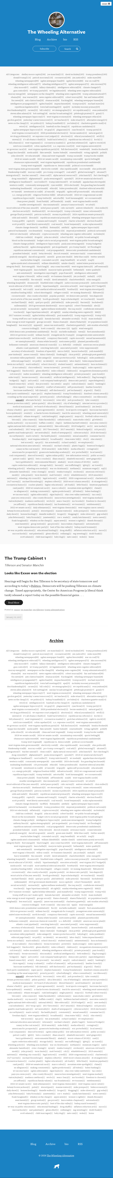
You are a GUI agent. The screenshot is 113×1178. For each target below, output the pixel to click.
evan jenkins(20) (99, 110)
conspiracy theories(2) (57, 338)
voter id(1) (61, 400)
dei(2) (31, 302)
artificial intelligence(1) (64, 377)
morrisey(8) (84, 168)
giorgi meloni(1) (38, 523)
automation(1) (92, 523)
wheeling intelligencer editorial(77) (24, 84)
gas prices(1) (53, 523)
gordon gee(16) (14, 119)
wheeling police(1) (16, 468)
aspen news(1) (60, 520)
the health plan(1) (49, 435)
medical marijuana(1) (22, 406)
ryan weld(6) (56, 185)
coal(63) (34, 87)
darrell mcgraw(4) (37, 256)
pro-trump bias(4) (77, 246)
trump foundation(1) (72, 393)
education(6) (97, 191)
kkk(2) (98, 312)
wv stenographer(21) (61, 110)
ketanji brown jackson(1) (18, 510)
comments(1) (65, 435)
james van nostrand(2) (54, 325)
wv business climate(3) (61, 276)
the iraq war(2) (75, 308)
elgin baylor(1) (56, 494)
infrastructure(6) (64, 194)
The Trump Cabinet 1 (26, 558)
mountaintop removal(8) (71, 158)
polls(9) (103, 152)
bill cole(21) (45, 110)
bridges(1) (14, 380)
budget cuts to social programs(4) (52, 240)
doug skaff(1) (66, 530)
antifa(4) (65, 227)
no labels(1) (48, 360)
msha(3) (91, 276)
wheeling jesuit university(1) (95, 413)
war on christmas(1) (59, 468)
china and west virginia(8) (53, 155)
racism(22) (33, 110)
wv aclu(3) (81, 259)
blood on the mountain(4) (23, 240)
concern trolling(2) (30, 328)
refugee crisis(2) (61, 292)
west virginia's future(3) (24, 276)
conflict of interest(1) (56, 386)
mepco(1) (79, 416)
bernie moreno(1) (30, 377)
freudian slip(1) (19, 439)
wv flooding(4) (94, 246)
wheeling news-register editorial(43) (84, 90)
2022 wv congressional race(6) (88, 194)
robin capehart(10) (42, 145)
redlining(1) (65, 533)
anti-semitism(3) (24, 272)
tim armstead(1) (52, 442)
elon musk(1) (46, 377)
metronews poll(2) (67, 341)
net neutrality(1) (42, 432)
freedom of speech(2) (46, 351)
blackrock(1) (28, 370)
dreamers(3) (33, 282)
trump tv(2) (100, 315)
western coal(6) (17, 185)
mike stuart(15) (78, 119)
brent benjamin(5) (72, 224)
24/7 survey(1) (13, 481)
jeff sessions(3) (101, 266)
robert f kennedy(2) (83, 305)
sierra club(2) (64, 351)
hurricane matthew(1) (24, 390)
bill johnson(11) (16, 142)
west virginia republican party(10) (43, 149)
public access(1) (98, 455)
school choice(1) (48, 364)
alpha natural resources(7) (65, 175)
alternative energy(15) (97, 119)
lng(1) (23, 380)
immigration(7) (13, 175)
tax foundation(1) (62, 504)
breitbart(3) (72, 289)
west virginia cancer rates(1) (91, 507)
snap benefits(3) (67, 259)
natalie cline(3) (68, 263)
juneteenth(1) (49, 517)
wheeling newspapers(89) (27, 80)
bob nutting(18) (40, 113)
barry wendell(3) (21, 279)
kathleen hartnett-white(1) (76, 422)
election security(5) (21, 211)
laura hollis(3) (40, 269)
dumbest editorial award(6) (91, 188)
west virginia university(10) (88, 145)
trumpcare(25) (79, 103)
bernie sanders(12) (78, 132)
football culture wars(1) (96, 416)
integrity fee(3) (13, 266)
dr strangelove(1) (99, 481)
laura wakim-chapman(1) (72, 523)
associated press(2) (69, 347)
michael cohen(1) (62, 445)
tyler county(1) (92, 400)
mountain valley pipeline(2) (22, 357)
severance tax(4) (77, 253)
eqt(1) (104, 468)
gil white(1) (97, 419)
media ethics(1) (78, 448)
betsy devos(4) (45, 253)
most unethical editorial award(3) (50, 289)
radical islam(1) (79, 383)
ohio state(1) (96, 439)
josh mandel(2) (96, 351)
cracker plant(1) (35, 484)
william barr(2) (42, 334)
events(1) (28, 413)
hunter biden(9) (60, 152)
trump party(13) (94, 129)
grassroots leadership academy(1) (54, 452)
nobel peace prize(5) (50, 207)
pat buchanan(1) (74, 390)
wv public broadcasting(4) (87, 237)
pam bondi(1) (98, 373)
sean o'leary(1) (63, 500)
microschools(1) (19, 533)
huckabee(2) (97, 302)
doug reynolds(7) (19, 178)
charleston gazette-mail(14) (93, 123)
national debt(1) (45, 426)
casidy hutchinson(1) (81, 517)
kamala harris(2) (52, 318)
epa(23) (66, 106)
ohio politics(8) (99, 168)
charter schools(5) (77, 220)
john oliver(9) (17, 155)
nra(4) (34, 253)
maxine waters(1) (64, 510)
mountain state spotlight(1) (80, 487)
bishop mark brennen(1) (85, 527)
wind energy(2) (86, 328)
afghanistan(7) (35, 178)
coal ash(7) (71, 172)
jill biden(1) (78, 491)
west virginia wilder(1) (38, 439)
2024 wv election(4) (19, 233)
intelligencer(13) (36, 126)
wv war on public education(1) (21, 530)
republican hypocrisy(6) (23, 198)
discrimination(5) (51, 204)
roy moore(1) (31, 422)
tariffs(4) (44, 227)
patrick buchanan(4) (17, 230)
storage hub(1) (46, 465)
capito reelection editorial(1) (25, 465)
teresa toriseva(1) (52, 367)
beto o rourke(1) (43, 458)
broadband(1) (56, 439)
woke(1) (83, 536)
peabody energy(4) (18, 256)
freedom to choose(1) (96, 500)
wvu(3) (47, 279)
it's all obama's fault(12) (34, 139)
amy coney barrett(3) (60, 266)
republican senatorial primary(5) (55, 217)
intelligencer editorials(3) (86, 272)
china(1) (98, 487)
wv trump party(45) (39, 90)
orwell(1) (63, 478)
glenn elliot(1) (52, 533)
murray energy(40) (16, 93)
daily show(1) (13, 513)
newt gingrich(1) (94, 458)
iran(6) (68, 201)
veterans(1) (47, 445)
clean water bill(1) (73, 439)
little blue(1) (82, 484)
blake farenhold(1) (47, 419)
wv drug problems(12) (20, 136)
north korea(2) (38, 338)
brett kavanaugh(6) (74, 198)
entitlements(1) (94, 504)
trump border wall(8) (93, 155)
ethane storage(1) (32, 416)
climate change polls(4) (23, 243)
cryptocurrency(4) (50, 233)
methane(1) (75, 468)
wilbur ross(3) (42, 276)
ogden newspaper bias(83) (52, 80)
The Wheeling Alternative (60, 1155)
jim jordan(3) (79, 276)
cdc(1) (66, 474)
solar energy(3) (93, 279)
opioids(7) (68, 178)
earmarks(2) (33, 308)
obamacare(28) (52, 100)
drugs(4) (38, 237)
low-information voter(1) (77, 455)
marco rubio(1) (59, 487)
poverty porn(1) (47, 396)
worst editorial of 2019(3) (20, 286)
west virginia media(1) (93, 497)
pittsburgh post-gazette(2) (94, 354)
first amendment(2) (96, 331)
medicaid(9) (32, 152)
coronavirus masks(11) (54, 142)
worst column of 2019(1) (79, 461)
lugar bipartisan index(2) (37, 312)
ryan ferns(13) (78, 129)
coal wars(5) (56, 224)
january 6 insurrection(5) (72, 204)
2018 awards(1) (49, 448)
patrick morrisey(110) (43, 77)
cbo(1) (86, 439)
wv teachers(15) (61, 119)
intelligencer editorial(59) (69, 87)
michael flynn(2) (18, 302)
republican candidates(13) (83, 126)
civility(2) (77, 344)
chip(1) (58, 422)
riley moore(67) (21, 87)
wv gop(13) (49, 129)
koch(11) (98, 139)
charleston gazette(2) (75, 325)
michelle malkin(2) (67, 331)
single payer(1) (66, 416)
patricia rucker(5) (42, 214)
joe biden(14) (73, 123)
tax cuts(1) (97, 494)
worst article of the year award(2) (26, 299)
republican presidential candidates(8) (83, 162)
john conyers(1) (30, 419)
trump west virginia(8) (31, 165)
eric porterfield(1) (80, 452)
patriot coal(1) (19, 458)
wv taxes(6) (16, 191)
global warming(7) (86, 172)
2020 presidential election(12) (54, 132)
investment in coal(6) (33, 191)
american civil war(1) (95, 471)
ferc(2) (54, 331)
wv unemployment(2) (25, 341)
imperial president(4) (76, 230)
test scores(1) (27, 442)
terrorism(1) (48, 400)
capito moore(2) (77, 338)
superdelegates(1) (97, 380)
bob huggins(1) (13, 370)
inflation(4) (35, 233)
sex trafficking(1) (73, 465)
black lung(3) (43, 266)
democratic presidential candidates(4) (83, 250)
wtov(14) (23, 126)
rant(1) (95, 461)
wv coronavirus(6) (93, 198)
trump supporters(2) (84, 315)
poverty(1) (66, 367)
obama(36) (16, 97)
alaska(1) (62, 461)
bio (65, 39)
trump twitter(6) (43, 198)
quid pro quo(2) (42, 302)
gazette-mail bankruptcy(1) (20, 432)
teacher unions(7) (30, 175)
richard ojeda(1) (69, 442)
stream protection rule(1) (18, 403)
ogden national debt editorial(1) (22, 426)
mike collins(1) (58, 370)
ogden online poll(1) (55, 455)
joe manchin (26, 609)
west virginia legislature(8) (52, 162)
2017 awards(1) (67, 429)
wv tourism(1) (78, 504)
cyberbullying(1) (63, 396)
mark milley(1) (32, 364)
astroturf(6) (58, 198)
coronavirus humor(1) (16, 484)
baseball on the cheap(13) (57, 126)
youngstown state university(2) (90, 334)
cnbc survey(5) (67, 207)
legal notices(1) (50, 478)
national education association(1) (25, 445)
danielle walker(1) (47, 513)
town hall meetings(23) (50, 106)
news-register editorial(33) (51, 97)
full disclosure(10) (69, 149)
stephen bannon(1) (52, 393)
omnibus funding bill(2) (21, 292)
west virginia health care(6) (85, 201)
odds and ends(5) (19, 217)
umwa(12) (16, 139)
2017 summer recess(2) (19, 315)
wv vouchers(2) (88, 299)
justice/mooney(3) (99, 282)
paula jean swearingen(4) (73, 243)
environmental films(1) (45, 461)
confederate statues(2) (93, 308)
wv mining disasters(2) (80, 292)
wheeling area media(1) (37, 468)
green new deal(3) (64, 256)
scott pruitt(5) (18, 224)
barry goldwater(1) (24, 461)
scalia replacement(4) (92, 224)
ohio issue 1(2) (63, 328)
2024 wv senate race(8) (47, 158)
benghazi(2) (11, 325)
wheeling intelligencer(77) (54, 84)
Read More (13, 602)
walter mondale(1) (31, 373)
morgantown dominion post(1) (93, 370)
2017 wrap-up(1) (33, 429)
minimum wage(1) (90, 468)
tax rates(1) (56, 383)
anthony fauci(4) (20, 246)
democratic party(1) (77, 380)
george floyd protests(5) (21, 214)
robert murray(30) (73, 97)
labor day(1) (75, 360)
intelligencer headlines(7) (20, 181)
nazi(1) (91, 383)
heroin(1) (59, 465)
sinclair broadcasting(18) (60, 113)
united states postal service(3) (90, 263)
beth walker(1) (83, 377)
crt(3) (99, 276)
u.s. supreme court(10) (63, 145)
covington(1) (92, 448)
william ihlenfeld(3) (50, 263)
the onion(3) (36, 279)
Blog (38, 39)
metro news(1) (99, 517)
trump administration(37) (94, 93)
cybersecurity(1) (81, 432)
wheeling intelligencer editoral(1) (57, 373)
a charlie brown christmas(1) (47, 413)
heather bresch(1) (94, 386)
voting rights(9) (91, 152)
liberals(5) (33, 217)
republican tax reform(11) (80, 139)
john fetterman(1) (16, 517)
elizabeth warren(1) (75, 458)
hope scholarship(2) (70, 299)
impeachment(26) (62, 103)
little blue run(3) (81, 256)
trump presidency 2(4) (54, 230)
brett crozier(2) (48, 328)
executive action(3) (69, 286)
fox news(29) (17, 100)
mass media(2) (95, 318)
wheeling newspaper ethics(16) (87, 116)
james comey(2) (31, 354)
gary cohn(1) (29, 409)
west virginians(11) (34, 142)
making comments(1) (40, 491)
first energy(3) (28, 266)
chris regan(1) (19, 386)
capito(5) (30, 220)
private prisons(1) (82, 373)
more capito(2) (66, 305)
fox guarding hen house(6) (93, 185)
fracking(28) (67, 100)
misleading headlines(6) (21, 188)
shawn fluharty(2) (78, 321)
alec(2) (97, 305)
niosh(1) (15, 474)
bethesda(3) (78, 269)
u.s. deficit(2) (65, 344)
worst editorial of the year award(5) (22, 207)
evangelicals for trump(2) (62, 334)
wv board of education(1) (45, 406)
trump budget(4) (93, 243)
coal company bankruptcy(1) (53, 380)
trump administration (55, 609)
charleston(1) (101, 478)
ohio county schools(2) (37, 295)
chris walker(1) (35, 367)
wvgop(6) (60, 191)
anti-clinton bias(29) (34, 100)
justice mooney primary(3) (77, 282)
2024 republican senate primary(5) (88, 214)
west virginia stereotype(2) (92, 289)
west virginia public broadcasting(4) (86, 240)
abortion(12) (67, 136)
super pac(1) (36, 393)
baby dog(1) (59, 536)
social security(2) (18, 308)
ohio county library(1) (43, 497)
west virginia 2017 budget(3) (92, 286)
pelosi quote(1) (38, 403)
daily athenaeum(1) (42, 507)
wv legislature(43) (57, 90)
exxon (17, 609)
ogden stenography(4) (40, 246)
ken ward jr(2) (25, 325)
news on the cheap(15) (18, 123)
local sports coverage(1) (77, 409)
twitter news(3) (98, 256)
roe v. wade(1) (63, 517)
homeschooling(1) (29, 513)
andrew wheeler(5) (84, 207)
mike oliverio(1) (87, 513)
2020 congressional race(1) (81, 478)
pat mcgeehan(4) (59, 246)
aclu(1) (31, 383)
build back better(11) (57, 139)
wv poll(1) (36, 360)
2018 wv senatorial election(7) (89, 178)
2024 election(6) (71, 185)
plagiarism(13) (63, 129)
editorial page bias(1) (20, 360)
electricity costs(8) (49, 168)
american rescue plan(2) (94, 344)
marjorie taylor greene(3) (60, 269)
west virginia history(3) (82, 266)
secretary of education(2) (22, 351)
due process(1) (42, 383)
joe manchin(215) (55, 74)
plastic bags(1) (78, 445)
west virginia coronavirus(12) (25, 132)
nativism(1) (12, 478)
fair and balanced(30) (93, 97)
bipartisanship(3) (50, 286)
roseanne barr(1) (97, 435)
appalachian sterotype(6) (94, 181)
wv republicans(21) (81, 110)
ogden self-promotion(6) (78, 191)
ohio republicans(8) (69, 168)
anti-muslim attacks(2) (97, 325)
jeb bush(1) (70, 484)
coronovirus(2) (18, 295)
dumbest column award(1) (96, 393)
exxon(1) (20, 400)
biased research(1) (17, 383)
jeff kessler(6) (57, 201)
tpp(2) (74, 328)
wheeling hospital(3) (16, 282)
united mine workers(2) (19, 338)
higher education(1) (54, 484)
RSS (75, 39)
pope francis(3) (66, 272)
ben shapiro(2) (96, 295)
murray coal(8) (34, 172)
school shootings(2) (43, 292)
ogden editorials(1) (39, 494)
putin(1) (35, 510)
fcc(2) (84, 318)
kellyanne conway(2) (18, 344)
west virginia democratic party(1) (33, 527)
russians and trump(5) (46, 220)
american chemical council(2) (43, 344)
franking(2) (61, 354)
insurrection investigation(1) (68, 497)
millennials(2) (20, 305)
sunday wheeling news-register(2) (77, 312)
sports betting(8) (92, 158)
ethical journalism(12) (84, 136)
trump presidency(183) (96, 74)
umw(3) (50, 256)
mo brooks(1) (78, 500)
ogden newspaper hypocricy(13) (28, 129)
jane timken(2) (15, 354)
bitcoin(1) (16, 419)
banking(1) (100, 383)
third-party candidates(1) (17, 393)
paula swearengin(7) (53, 178)
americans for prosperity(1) (24, 452)
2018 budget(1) (78, 426)
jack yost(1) (33, 380)
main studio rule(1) (81, 419)
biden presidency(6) (68, 188)
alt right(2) (55, 312)
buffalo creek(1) (46, 422)
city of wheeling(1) (72, 403)
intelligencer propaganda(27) (23, 103)
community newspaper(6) (37, 185)
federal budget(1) (84, 429)
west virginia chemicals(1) (64, 507)
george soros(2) (44, 321)
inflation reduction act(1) (85, 530)
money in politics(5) (61, 214)
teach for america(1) (71, 413)
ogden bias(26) (45, 103)
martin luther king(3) (30, 259)
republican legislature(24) (26, 106)
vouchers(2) (19, 312)
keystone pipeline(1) (99, 484)
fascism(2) (85, 302)
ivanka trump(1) (64, 471)
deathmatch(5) (38, 211)
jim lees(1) (97, 406)
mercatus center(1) (98, 422)
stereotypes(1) (47, 510)
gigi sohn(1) (102, 513)
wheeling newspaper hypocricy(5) (87, 217)
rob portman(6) (41, 188)
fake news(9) (45, 152)
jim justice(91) (78, 77)
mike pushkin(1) (96, 357)
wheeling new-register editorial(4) (76, 233)
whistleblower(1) (79, 474)
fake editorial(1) (62, 426)
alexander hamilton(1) (19, 471)
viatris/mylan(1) (16, 500)
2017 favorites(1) (51, 429)
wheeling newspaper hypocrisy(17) (29, 116)
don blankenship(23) (16, 110)
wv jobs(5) (90, 204)
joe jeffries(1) (20, 504)
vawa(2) (81, 331)
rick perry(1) (100, 429)
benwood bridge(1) (95, 445)
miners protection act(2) (64, 357)
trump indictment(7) (58, 181)
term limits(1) (41, 474)
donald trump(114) (22, 77)
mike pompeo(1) (81, 510)
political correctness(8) (82, 165)
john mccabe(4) (51, 237)
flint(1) (97, 390)
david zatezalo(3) (59, 279)
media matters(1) (15, 422)
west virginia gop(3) (23, 269)
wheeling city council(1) (30, 478)
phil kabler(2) (57, 302)
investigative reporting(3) (45, 272)
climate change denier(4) (26, 227)
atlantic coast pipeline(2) (27, 347)
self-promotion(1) (76, 386)
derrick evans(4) (61, 253)
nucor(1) (103, 530)
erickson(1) (78, 471)
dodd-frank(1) (95, 533)
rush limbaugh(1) (50, 416)
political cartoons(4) (97, 230)
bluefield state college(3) (51, 282)
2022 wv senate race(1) (20, 507)
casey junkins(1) (15, 416)
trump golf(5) (18, 220)
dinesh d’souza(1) (95, 520)
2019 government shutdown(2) (43, 305)
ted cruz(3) (28, 289)
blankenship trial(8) (17, 172)
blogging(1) (73, 513)
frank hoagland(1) (20, 520)
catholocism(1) (64, 419)
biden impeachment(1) (92, 360)
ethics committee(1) (82, 396)
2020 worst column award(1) (76, 481)
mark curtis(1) (32, 435)
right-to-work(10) (97, 142)
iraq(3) (91, 259)
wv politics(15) (37, 123)
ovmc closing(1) (39, 471)
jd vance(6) (50, 191)
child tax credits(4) (24, 237)
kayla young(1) (79, 367)
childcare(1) (72, 370)
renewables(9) (75, 152)
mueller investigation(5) (30, 204)
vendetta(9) (84, 149)
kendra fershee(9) (100, 149)
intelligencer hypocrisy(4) (48, 243)
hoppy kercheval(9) (16, 152)
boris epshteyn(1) (14, 413)
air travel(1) (97, 465)
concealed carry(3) (50, 259)
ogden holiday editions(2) (43, 315)
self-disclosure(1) (57, 390)
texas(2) (100, 299)
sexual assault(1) (80, 435)
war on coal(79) (92, 80)
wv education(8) (32, 155)
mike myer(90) (94, 77)
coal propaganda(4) (55, 250)
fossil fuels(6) (43, 201)
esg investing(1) (80, 533)
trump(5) (62, 220)
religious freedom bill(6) (44, 194)
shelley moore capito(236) (33, 74)
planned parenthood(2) (88, 341)
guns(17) (100, 113)
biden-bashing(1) (92, 491)
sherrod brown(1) (36, 455)
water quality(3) (93, 269)
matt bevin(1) (55, 474)
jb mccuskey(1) (19, 367)
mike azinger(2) (44, 357)
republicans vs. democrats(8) (57, 165)
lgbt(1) (31, 458)
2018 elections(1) (98, 432)
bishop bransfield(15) (55, 123)
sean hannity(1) (22, 523)
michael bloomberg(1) (32, 481)
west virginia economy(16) (59, 116)
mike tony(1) (14, 377)
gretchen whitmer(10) (77, 142)
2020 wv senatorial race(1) (38, 487)
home (91, 536)
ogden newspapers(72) (78, 84)
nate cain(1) (72, 536)
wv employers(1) (85, 442)
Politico (36, 585)
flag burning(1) (99, 377)
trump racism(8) (74, 155)
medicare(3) (15, 289)
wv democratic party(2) (77, 295)
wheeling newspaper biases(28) (88, 100)
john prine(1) (27, 474)
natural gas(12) (95, 132)
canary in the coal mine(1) (28, 448)
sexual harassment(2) (96, 338)
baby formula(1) (33, 517)
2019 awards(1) (95, 474)
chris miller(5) (101, 207)
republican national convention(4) (29, 250)
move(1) (60, 409)
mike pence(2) (72, 302)
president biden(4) (21, 253)
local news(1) (96, 452)
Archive (52, 39)
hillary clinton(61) (47, 87)
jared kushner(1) (82, 406)
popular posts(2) (57, 295)
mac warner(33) (30, 97)
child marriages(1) (44, 536)
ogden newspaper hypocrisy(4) (85, 227)
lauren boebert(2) (79, 351)
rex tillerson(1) (100, 396)
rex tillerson (38, 609)
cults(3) (37, 286)
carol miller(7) (40, 181)
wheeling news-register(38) (68, 93)
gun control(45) (21, 90)
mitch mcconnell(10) (22, 145)
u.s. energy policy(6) (21, 194)
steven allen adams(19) (20, 113)
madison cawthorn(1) (35, 500)
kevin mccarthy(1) (15, 364)
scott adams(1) (27, 536)
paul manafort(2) (65, 315)
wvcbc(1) (50, 500)
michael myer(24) (96, 103)
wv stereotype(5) (55, 211)
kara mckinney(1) (99, 364)
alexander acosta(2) (71, 318)
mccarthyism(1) (16, 435)
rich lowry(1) (15, 373)
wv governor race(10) (16, 149)
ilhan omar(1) (59, 458)
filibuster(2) (98, 292)
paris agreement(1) (46, 409)
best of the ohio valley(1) (61, 527)
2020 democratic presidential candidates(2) (29, 331)
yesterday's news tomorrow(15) (38, 119)
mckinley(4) (99, 233)
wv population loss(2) (97, 321)
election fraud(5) (94, 220)
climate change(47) (91, 87)
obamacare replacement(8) (26, 162)
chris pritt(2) (74, 354)
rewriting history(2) (49, 347)
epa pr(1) (39, 442)
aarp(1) (66, 383)
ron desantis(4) (35, 230)
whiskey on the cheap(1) (41, 520)
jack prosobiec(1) (75, 400)
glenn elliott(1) (42, 370)
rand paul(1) (18, 487)
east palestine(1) (36, 533)
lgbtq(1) (86, 465)
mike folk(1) (63, 448)
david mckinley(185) (74, 74)
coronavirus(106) (62, 77)
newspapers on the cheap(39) (40, 93)
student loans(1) (65, 364)
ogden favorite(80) (74, 80)
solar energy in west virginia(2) (21, 321)
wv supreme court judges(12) (46, 136)
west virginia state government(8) (24, 168)
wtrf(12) (100, 136)
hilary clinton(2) (47, 354)
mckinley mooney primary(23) (86, 106)
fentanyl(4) (55, 227)
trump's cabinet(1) (35, 386)
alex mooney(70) (98, 84)
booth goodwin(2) (51, 299)
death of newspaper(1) (61, 432)
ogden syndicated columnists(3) (25, 263)
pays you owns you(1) (21, 497)
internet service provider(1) (94, 403)
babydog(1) (82, 357)
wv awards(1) (62, 360)
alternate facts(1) (33, 400)
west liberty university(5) (38, 224)
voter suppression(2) (88, 347)
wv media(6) (75, 181)
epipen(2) (38, 325)
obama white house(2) (47, 341)
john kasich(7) (85, 175)
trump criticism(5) (72, 211)
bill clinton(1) (41, 390)
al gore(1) (88, 390)
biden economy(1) (99, 510)
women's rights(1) (77, 520)
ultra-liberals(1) (54, 403)
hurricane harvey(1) (99, 409)
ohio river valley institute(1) (77, 494)
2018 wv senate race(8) (25, 158)
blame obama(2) (60, 321)
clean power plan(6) (26, 201)
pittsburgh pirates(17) (84, 113)
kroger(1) (61, 513)
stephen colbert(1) (53, 481)
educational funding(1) (47, 530)
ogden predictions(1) (61, 491)
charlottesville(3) (77, 279)
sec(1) (89, 426)
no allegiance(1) (21, 491)
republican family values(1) (40, 504)
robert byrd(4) (66, 237)
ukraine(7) (101, 172)
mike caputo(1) (95, 367)
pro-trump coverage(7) (53, 172)
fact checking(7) (101, 175)
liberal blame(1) (66, 406)
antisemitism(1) (82, 364)
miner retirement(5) (92, 211)
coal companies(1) (17, 455)
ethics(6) (54, 188)
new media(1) (100, 426)
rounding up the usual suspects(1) (23, 396)
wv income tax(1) (21, 494)
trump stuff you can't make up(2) (28, 318)
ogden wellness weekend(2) (53, 308)
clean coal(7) (45, 175)
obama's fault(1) (14, 409)
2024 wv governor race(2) (22, 334)
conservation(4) (94, 253)
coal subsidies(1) (16, 429)
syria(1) (51, 471)
